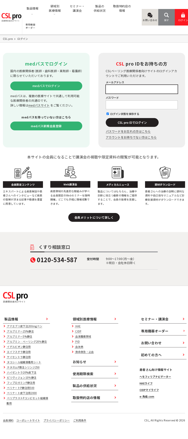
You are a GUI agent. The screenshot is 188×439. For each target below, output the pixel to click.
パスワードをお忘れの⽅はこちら (128, 131)
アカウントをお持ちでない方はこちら (131, 137)
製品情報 (11, 319)
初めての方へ (151, 354)
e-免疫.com (147, 396)
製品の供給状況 (85, 385)
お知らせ (79, 361)
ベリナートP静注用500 (20, 388)
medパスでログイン (46, 86)
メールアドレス (115, 82)
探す (166, 17)
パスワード (112, 98)
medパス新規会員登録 (46, 126)
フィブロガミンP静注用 (20, 382)
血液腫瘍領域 (83, 336)
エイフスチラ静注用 (18, 352)
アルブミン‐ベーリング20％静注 (26, 341)
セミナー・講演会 (155, 319)
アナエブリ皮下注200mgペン (24, 326)
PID (77, 341)
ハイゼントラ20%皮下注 (21, 372)
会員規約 (8, 420)
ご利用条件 (79, 420)
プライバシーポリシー (57, 420)
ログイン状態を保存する (124, 114)
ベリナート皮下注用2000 (21, 393)
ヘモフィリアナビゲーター (155, 376)
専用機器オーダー (155, 330)
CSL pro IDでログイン (132, 122)
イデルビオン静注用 (18, 346)
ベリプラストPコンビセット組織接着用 (27, 400)
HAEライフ (146, 383)
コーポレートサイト (28, 420)
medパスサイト (39, 105)
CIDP (78, 331)
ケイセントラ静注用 (18, 357)
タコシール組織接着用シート (23, 362)
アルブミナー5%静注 (19, 336)
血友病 (79, 346)
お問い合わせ (150, 17)
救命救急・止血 (84, 352)
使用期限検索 (83, 373)
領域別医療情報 (85, 319)
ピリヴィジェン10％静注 (21, 377)
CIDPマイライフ (149, 390)
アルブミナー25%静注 (20, 331)
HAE (78, 326)
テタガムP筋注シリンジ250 (23, 367)
